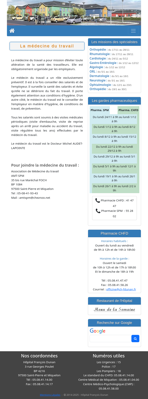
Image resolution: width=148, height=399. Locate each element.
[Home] (12, 32)
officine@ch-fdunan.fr (121, 289)
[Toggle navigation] (133, 31)
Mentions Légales (50, 394)
